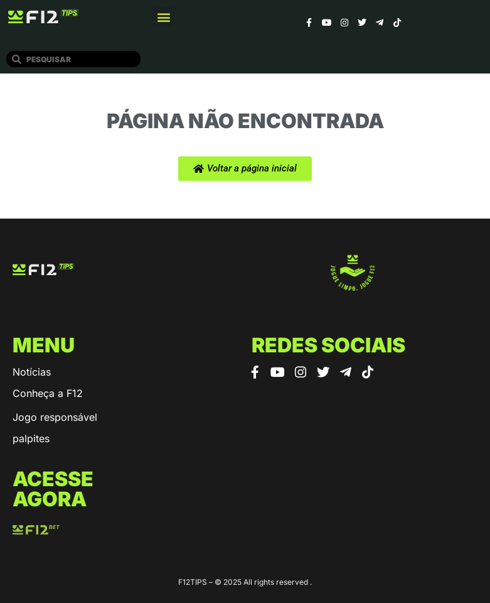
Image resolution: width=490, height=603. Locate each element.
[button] (163, 16)
